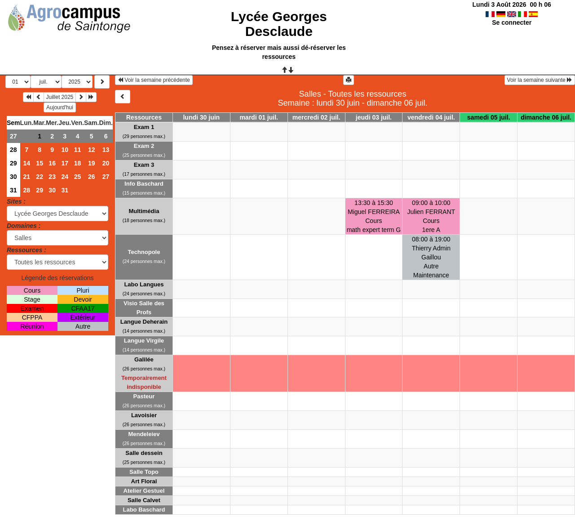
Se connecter (511, 22)
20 (106, 163)
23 (52, 176)
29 (13, 163)
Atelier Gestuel (144, 490)
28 (13, 149)
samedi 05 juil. (488, 117)
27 (13, 136)
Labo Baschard (144, 509)
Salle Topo (144, 471)
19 (91, 163)
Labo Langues (144, 284)
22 (39, 176)
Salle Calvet (144, 500)
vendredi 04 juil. (431, 117)
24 (64, 176)
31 (13, 190)
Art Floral (144, 481)
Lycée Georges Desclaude (279, 24)
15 (39, 163)
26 (91, 176)
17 (64, 163)
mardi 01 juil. (258, 117)
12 (91, 149)
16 (52, 163)
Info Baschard (144, 183)
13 (106, 149)
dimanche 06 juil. (546, 117)
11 (77, 149)
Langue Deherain (144, 321)
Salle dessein (143, 453)
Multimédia (143, 211)
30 (13, 176)
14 (27, 163)
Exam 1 (144, 127)
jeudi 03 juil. (374, 117)
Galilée (144, 359)
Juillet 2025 (60, 97)
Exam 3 (144, 164)
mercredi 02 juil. (316, 117)
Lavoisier (144, 415)
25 (77, 176)
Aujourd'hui (59, 107)
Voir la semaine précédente (154, 80)
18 (77, 163)
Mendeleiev (143, 434)
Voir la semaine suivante (539, 80)
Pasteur (144, 396)
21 (27, 176)
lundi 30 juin (201, 117)
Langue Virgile (144, 340)
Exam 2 (144, 146)
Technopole (144, 252)
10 (64, 149)
